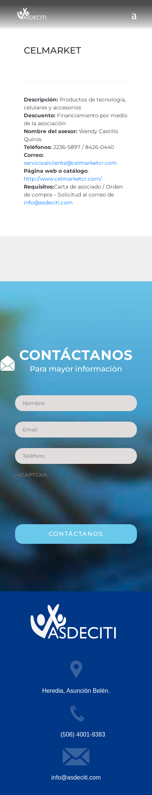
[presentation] (72, 497)
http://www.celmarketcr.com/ (63, 178)
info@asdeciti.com (48, 202)
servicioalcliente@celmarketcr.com (70, 163)
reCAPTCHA (31, 474)
